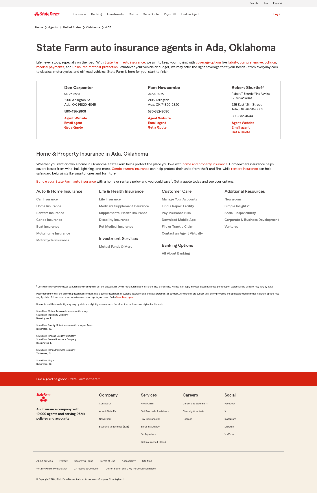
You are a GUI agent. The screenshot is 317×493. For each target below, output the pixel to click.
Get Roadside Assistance (155, 411)
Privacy (63, 461)
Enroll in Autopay (150, 426)
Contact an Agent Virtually (182, 233)
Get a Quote (73, 127)
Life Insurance (110, 199)
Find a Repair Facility (178, 206)
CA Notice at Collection (86, 468)
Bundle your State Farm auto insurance (66, 181)
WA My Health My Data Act (51, 468)
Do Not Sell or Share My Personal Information (131, 468)
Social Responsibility (240, 213)
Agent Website (75, 118)
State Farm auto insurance (125, 62)
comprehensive (251, 62)
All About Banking (176, 253)
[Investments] (115, 14)
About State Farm (109, 411)
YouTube (229, 434)
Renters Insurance (50, 213)
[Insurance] (79, 14)
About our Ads (44, 461)
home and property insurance (204, 164)
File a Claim (147, 403)
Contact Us (105, 403)
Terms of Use (107, 461)
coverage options (208, 62)
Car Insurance (47, 199)
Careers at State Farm (195, 403)
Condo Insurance (49, 220)
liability (233, 62)
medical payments (50, 67)
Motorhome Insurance (53, 233)
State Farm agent (125, 297)
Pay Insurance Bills (176, 213)
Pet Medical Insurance (116, 226)
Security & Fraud (83, 461)
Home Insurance (48, 206)
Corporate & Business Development (252, 220)
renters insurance (244, 169)
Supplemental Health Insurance (123, 213)
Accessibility (129, 461)
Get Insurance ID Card (153, 442)
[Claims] (133, 14)
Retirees (187, 419)
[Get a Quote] (150, 14)
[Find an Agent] (190, 14)
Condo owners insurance (130, 169)
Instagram (230, 419)
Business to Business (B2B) (114, 426)
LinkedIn (229, 426)
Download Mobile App (179, 220)
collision (270, 62)
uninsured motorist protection (95, 67)
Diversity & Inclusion (194, 411)
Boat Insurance (47, 226)
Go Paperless (148, 434)
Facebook (230, 403)
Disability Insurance (114, 220)
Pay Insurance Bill (150, 419)
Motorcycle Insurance (52, 240)
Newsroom (233, 199)
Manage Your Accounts (179, 199)
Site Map (147, 461)
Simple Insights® (237, 206)
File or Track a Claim (177, 226)
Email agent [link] (73, 123)
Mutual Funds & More (115, 246)
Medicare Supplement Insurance (124, 206)
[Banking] (96, 14)
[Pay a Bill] (170, 14)
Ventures (231, 226)
